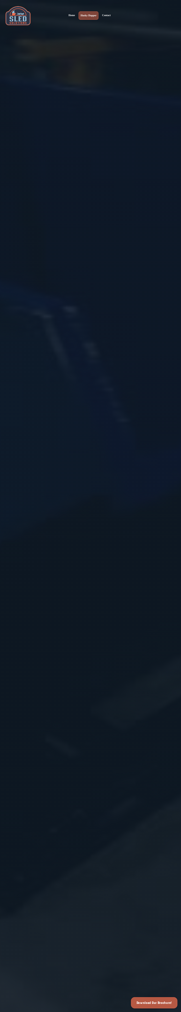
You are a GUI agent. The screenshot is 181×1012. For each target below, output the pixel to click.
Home (71, 15)
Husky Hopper (88, 15)
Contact (106, 15)
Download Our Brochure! (154, 1003)
